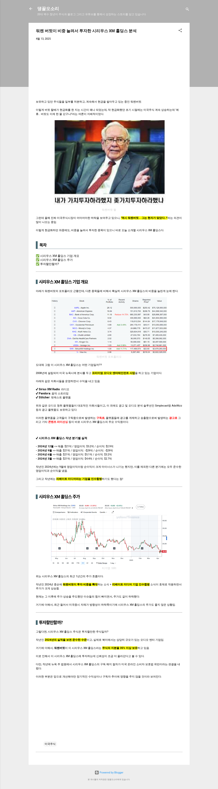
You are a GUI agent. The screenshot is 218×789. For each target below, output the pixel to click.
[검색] (187, 9)
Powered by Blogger (109, 772)
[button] (180, 31)
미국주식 (50, 744)
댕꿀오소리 (48, 8)
